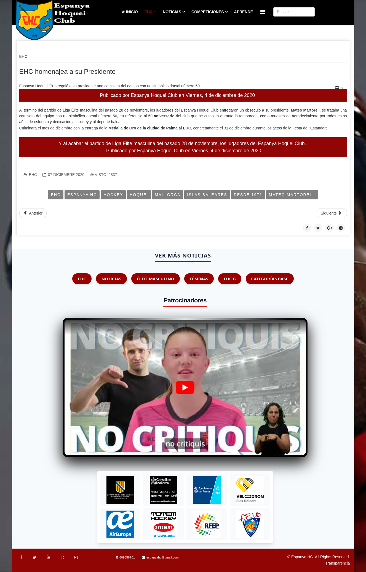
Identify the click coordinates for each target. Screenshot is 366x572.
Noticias (172, 12)
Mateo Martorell (292, 195)
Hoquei (139, 195)
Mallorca (167, 195)
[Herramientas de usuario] (339, 88)
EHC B (230, 278)
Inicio (129, 12)
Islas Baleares (207, 195)
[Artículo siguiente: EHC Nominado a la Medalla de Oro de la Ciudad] (332, 213)
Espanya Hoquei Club (154, 95)
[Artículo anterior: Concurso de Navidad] (33, 213)
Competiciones (207, 12)
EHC (149, 12)
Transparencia (337, 563)
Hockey (113, 195)
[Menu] (262, 12)
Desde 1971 (248, 195)
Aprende (243, 12)
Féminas (199, 278)
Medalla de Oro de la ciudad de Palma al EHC (149, 128)
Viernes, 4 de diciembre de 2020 (220, 95)
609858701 (127, 557)
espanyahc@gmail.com (162, 557)
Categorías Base (269, 278)
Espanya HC (82, 195)
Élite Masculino (155, 278)
